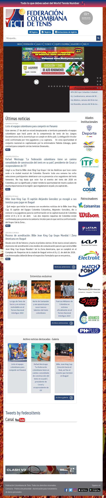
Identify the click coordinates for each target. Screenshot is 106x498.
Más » (8, 150)
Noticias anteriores (65, 267)
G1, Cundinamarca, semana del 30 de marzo (85, 96)
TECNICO (47, 44)
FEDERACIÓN (28, 44)
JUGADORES (75, 44)
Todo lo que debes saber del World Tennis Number (53, 3)
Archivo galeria (64, 397)
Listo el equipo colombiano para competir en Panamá (31, 126)
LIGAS (38, 44)
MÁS (85, 44)
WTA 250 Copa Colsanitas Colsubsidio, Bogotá (85, 92)
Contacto (9, 488)
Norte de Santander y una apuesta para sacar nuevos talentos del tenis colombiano (41, 307)
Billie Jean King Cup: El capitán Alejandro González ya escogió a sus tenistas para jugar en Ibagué (40, 200)
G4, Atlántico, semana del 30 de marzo (85, 100)
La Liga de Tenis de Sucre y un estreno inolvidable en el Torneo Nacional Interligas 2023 (17, 307)
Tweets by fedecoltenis (22, 413)
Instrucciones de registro (66, 32)
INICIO (19, 44)
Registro (46, 32)
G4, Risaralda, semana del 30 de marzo (85, 104)
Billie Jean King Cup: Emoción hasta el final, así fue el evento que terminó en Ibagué (64, 370)
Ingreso (33, 32)
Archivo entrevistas (62, 323)
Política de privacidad (22, 488)
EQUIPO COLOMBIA (62, 44)
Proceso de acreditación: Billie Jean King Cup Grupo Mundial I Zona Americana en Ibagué (40, 237)
